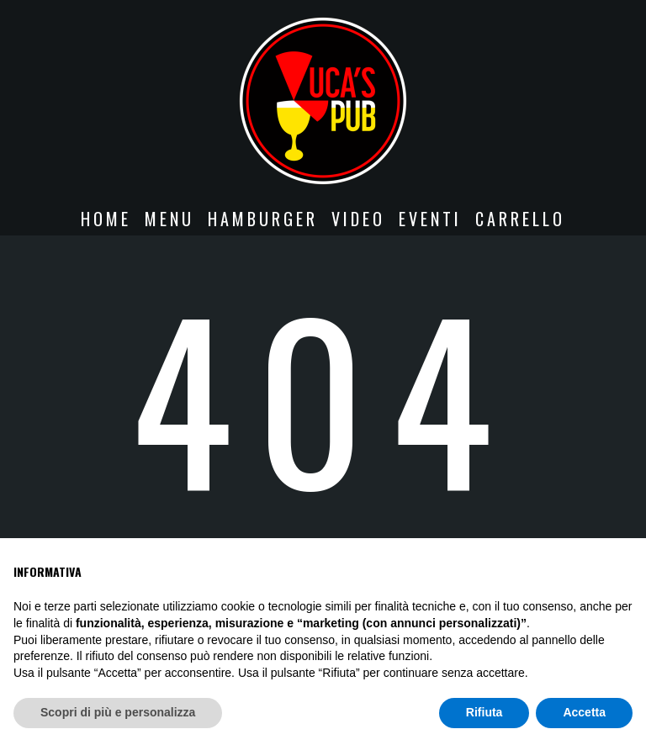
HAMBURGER (263, 218)
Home (106, 218)
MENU (169, 218)
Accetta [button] (584, 712)
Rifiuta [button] (484, 712)
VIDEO (358, 218)
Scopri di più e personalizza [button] (117, 712)
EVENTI (430, 218)
